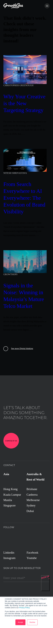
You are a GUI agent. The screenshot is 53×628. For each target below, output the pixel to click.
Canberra (32, 494)
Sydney (31, 505)
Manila (7, 500)
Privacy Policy (24, 608)
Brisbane (32, 489)
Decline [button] (32, 622)
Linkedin (8, 552)
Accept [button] (20, 622)
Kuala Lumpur (12, 494)
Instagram (9, 558)
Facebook (32, 552)
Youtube (32, 558)
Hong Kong (10, 489)
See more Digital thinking (18, 348)
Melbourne (33, 500)
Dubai (30, 511)
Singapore (9, 505)
